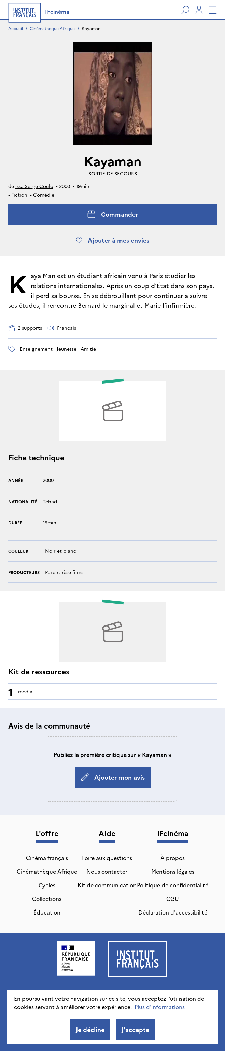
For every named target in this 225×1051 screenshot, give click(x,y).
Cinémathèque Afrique (52, 28)
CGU (172, 898)
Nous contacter (106, 871)
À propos (172, 857)
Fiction (19, 194)
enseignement (36, 348)
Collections (46, 898)
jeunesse (66, 348)
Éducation (46, 912)
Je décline (90, 1029)
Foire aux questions (107, 857)
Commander (112, 214)
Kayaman (91, 28)
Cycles (47, 885)
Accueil (15, 28)
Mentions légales (172, 871)
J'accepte (135, 1029)
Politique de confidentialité (172, 885)
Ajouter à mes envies (112, 240)
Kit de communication (107, 885)
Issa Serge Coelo (34, 186)
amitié (88, 348)
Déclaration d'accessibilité (172, 912)
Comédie (43, 194)
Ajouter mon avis (113, 777)
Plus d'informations (160, 1006)
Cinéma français (47, 857)
